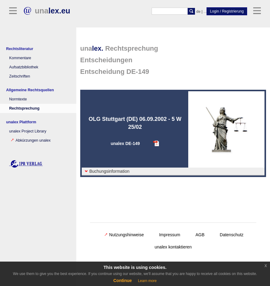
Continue (122, 280)
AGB (200, 234)
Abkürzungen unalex (31, 140)
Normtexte (18, 99)
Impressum (169, 234)
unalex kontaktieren (173, 246)
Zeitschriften (19, 76)
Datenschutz (231, 234)
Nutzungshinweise (124, 234)
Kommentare (20, 58)
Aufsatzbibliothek (23, 67)
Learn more (147, 281)
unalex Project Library (27, 131)
